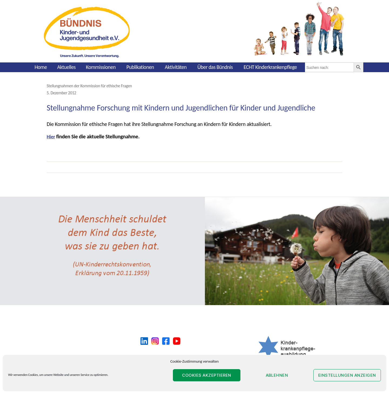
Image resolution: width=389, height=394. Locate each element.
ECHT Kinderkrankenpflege (270, 67)
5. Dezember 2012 (62, 92)
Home (41, 67)
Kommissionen (101, 67)
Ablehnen (277, 375)
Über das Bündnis (215, 67)
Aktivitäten (176, 67)
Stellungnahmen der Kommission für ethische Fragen (93, 85)
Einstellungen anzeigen (347, 375)
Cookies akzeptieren (206, 375)
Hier (51, 136)
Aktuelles (66, 67)
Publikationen (140, 67)
